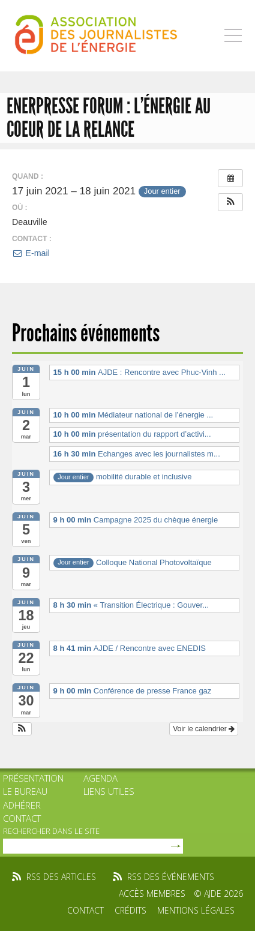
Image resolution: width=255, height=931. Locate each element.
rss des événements (170, 876)
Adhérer (22, 805)
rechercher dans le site (51, 830)
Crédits (130, 910)
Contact (22, 818)
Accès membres (152, 893)
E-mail (31, 253)
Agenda (100, 778)
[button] (230, 202)
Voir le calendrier (204, 729)
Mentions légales (196, 910)
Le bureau (25, 791)
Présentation (33, 778)
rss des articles (61, 876)
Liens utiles (108, 791)
